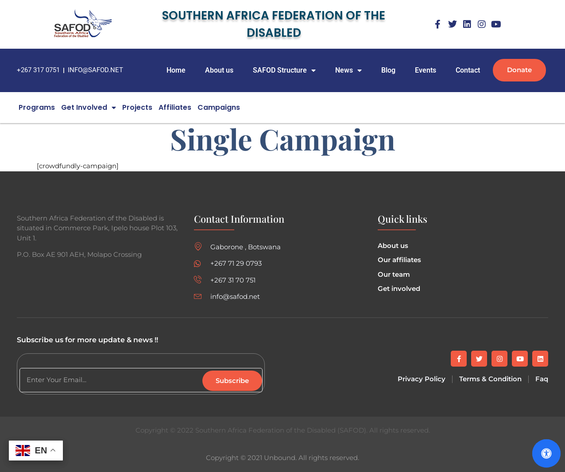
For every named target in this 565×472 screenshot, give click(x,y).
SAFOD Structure (284, 70)
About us (219, 70)
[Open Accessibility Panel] (546, 453)
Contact (468, 70)
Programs (37, 107)
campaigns (218, 107)
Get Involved (88, 108)
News (348, 70)
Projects (137, 107)
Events (425, 70)
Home (176, 70)
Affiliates (175, 107)
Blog (388, 70)
